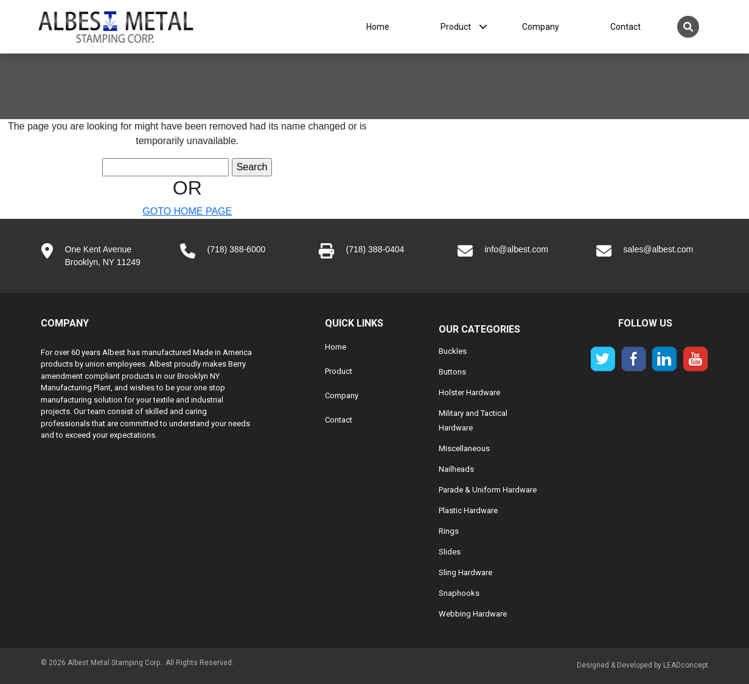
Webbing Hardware (473, 613)
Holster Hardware (469, 392)
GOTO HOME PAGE (187, 211)
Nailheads (456, 469)
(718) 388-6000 (236, 249)
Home (377, 27)
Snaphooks (459, 593)
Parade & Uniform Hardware (488, 489)
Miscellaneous (464, 448)
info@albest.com (516, 249)
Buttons (452, 371)
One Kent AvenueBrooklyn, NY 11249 (103, 255)
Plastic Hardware (468, 510)
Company (540, 27)
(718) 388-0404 (375, 249)
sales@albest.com (659, 249)
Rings (449, 531)
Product (456, 27)
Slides (450, 551)
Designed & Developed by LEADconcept (642, 665)
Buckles (453, 351)
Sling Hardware (465, 572)
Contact (625, 27)
